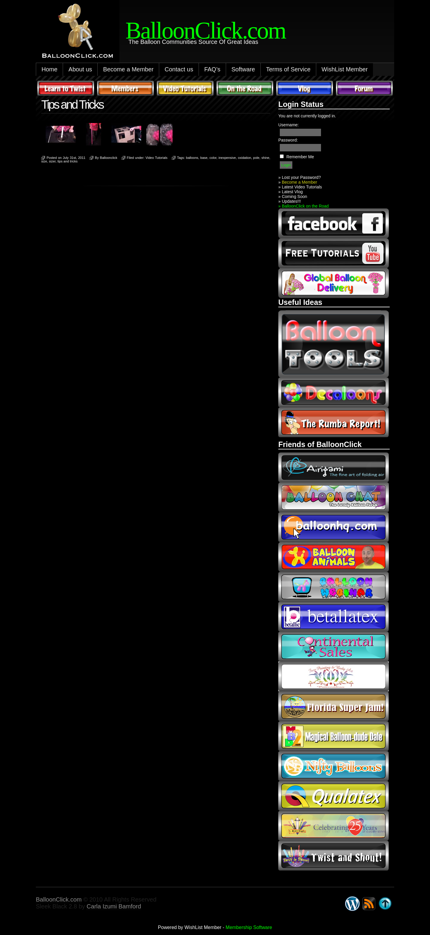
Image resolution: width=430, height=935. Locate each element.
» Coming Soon (292, 196)
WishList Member (345, 69)
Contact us (179, 69)
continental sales (333, 646)
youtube (333, 253)
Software (243, 69)
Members (125, 88)
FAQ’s (212, 69)
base (204, 157)
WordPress (352, 903)
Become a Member (128, 69)
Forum (364, 88)
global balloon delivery (333, 283)
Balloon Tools (333, 343)
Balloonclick (108, 157)
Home (49, 69)
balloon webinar (333, 587)
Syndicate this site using (368, 903)
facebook (333, 223)
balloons (192, 157)
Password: (288, 140)
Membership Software (249, 927)
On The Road (245, 88)
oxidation (244, 157)
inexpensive (227, 157)
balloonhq (333, 527)
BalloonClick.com (59, 899)
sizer (52, 161)
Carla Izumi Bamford (114, 906)
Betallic (333, 617)
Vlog (304, 88)
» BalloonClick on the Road (303, 206)
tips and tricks (67, 161)
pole (256, 157)
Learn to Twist (66, 88)
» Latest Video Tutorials (300, 187)
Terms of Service (288, 69)
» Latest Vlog (290, 191)
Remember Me (300, 156)
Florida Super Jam (333, 706)
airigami (333, 467)
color (213, 157)
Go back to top (385, 903)
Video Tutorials (185, 88)
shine (265, 157)
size (44, 161)
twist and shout (333, 855)
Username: (288, 124)
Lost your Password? (301, 177)
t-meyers (333, 826)
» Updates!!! (289, 201)
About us (80, 69)
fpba (333, 676)
